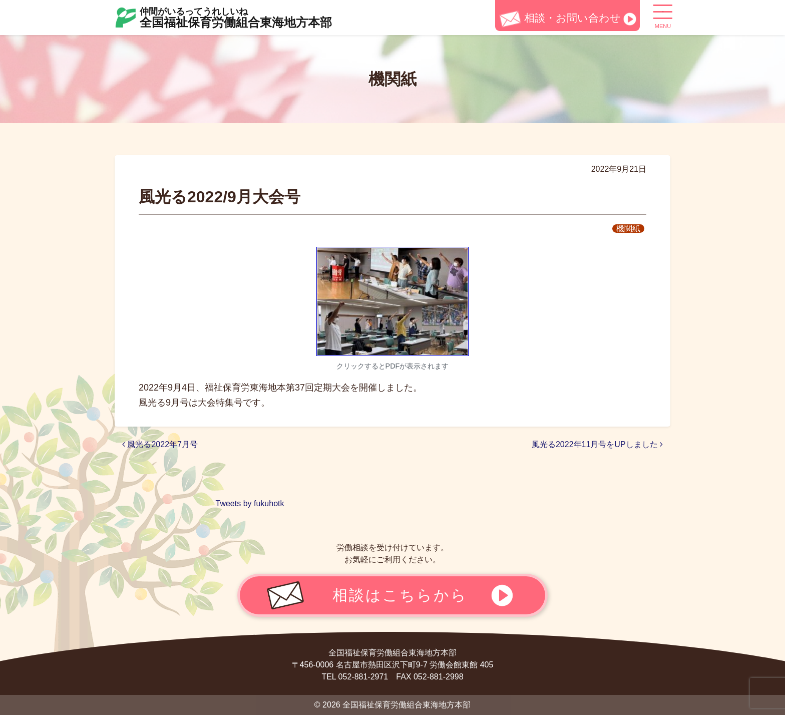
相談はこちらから (400, 594)
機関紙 (628, 228)
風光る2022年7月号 (160, 444)
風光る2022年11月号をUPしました (597, 444)
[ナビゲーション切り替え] (663, 16)
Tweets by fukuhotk (250, 503)
